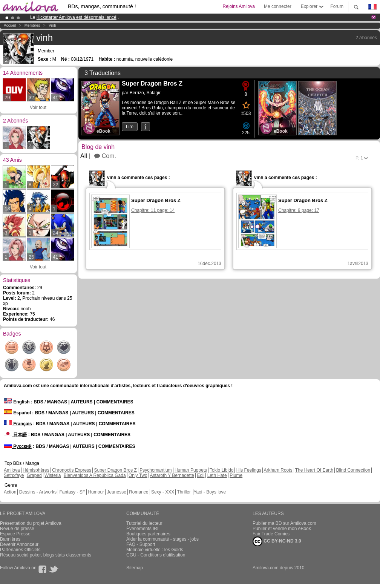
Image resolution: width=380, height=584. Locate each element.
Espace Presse (15, 533)
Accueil (10, 25)
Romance (138, 492)
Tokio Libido (221, 470)
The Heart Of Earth (314, 470)
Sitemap (134, 567)
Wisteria (52, 475)
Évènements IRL (143, 528)
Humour (96, 492)
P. (359, 158)
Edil (200, 475)
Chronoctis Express (71, 470)
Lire (129, 126)
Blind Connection (353, 470)
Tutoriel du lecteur (144, 523)
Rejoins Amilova (239, 6)
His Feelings (248, 470)
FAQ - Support (140, 544)
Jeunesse (116, 492)
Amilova (12, 470)
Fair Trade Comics (271, 533)
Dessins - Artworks (38, 492)
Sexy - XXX (162, 492)
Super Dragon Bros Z (115, 470)
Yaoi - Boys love (209, 492)
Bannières (10, 539)
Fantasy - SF (72, 492)
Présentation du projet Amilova (30, 523)
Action (10, 492)
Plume (236, 475)
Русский (18, 446)
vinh (52, 25)
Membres (32, 25)
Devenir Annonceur (19, 544)
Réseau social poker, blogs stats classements (45, 555)
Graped (34, 475)
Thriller (184, 492)
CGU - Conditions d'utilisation (155, 555)
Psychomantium (155, 470)
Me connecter (277, 6)
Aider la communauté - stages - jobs (162, 539)
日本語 (15, 434)
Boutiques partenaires (148, 533)
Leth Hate (217, 475)
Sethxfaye (14, 475)
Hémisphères (36, 470)
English (17, 402)
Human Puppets (191, 470)
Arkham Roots (278, 470)
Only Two (138, 475)
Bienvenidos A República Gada (95, 475)
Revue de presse (17, 528)
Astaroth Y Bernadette (172, 475)
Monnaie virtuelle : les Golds (154, 549)
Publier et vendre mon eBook (282, 528)
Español (17, 412)
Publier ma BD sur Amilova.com (284, 523)
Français (18, 423)
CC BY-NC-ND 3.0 (277, 541)
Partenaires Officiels (20, 549)
